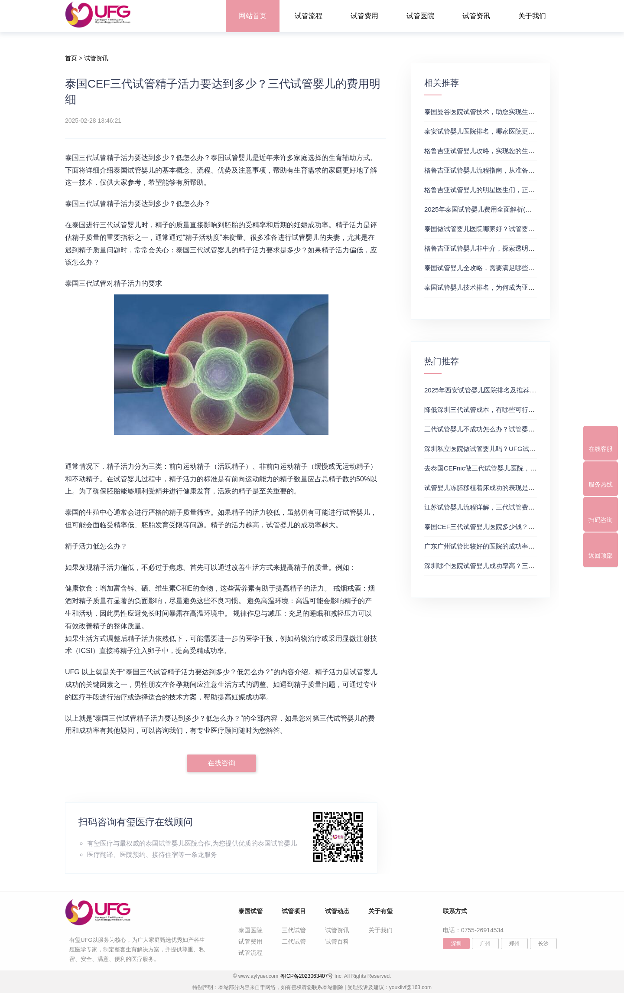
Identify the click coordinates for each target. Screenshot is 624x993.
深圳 (456, 944)
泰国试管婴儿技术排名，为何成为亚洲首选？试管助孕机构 (508, 287)
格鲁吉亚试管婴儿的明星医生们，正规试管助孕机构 (499, 189)
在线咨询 (221, 763)
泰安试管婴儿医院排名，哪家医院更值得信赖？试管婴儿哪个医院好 (521, 131)
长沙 (543, 944)
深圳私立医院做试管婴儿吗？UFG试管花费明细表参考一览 (509, 448)
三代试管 (294, 930)
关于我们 (532, 16)
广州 (485, 944)
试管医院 (420, 16)
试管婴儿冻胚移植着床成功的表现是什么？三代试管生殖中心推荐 (518, 487)
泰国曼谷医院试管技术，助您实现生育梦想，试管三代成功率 (512, 111)
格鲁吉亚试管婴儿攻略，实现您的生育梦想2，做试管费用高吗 (513, 150)
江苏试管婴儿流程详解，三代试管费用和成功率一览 (499, 507)
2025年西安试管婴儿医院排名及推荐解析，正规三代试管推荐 (512, 390)
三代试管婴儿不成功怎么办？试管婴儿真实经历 (492, 429)
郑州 (514, 944)
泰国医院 (250, 930)
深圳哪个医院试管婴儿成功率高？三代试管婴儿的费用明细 (508, 565)
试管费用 (364, 16)
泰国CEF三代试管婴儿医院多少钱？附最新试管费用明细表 (508, 526)
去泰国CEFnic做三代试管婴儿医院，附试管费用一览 (499, 468)
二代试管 (294, 941)
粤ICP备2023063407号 (306, 976)
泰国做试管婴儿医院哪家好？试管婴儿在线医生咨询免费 (505, 228)
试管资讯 (476, 16)
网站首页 (252, 16)
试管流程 (308, 16)
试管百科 (337, 941)
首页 (71, 58)
